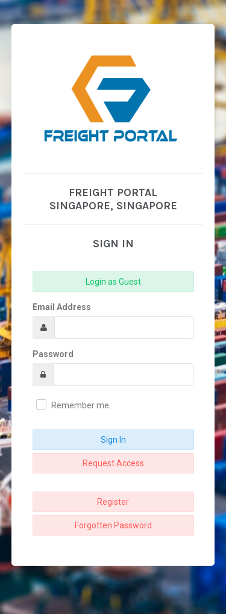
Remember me (80, 405)
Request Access (113, 463)
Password (53, 354)
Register (113, 502)
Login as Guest (113, 281)
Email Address (62, 307)
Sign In (113, 440)
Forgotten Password (113, 525)
